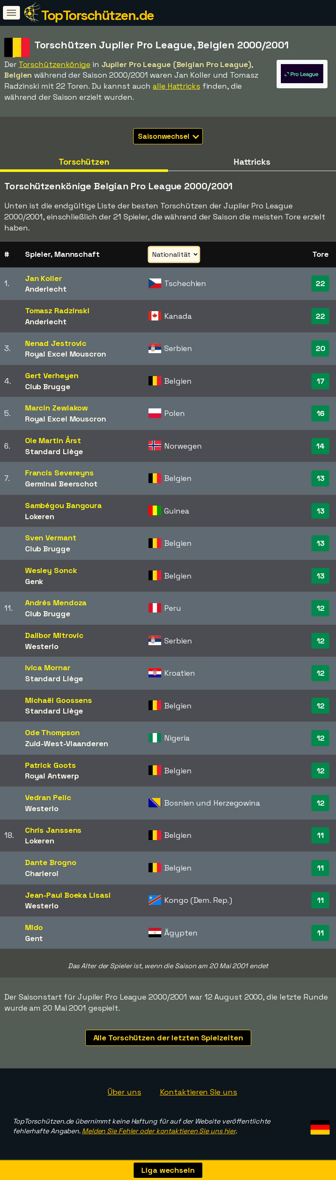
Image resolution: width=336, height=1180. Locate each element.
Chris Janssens (53, 830)
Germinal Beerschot (61, 484)
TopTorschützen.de (97, 15)
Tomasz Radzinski (57, 310)
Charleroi (42, 873)
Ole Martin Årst (53, 440)
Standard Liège (54, 451)
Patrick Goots (50, 765)
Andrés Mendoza (56, 602)
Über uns (124, 1092)
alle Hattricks (176, 86)
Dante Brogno (50, 862)
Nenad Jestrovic (56, 343)
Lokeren (39, 516)
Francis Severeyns (59, 473)
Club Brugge (47, 386)
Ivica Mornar (47, 667)
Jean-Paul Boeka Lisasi (68, 895)
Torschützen (84, 161)
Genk (34, 581)
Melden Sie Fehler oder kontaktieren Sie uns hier (158, 1131)
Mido (34, 927)
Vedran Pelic (48, 797)
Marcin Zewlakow (56, 408)
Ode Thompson (52, 732)
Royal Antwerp (52, 776)
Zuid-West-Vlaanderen (66, 743)
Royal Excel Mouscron (65, 354)
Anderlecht (46, 289)
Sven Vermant (50, 537)
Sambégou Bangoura (63, 505)
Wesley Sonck (51, 570)
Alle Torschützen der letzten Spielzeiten (168, 1037)
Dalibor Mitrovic (54, 635)
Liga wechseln (168, 1170)
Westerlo (42, 646)
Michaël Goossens (58, 700)
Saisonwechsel (168, 136)
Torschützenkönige (54, 64)
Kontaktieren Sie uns (198, 1092)
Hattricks (252, 161)
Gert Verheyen (51, 375)
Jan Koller (43, 278)
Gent (34, 938)
